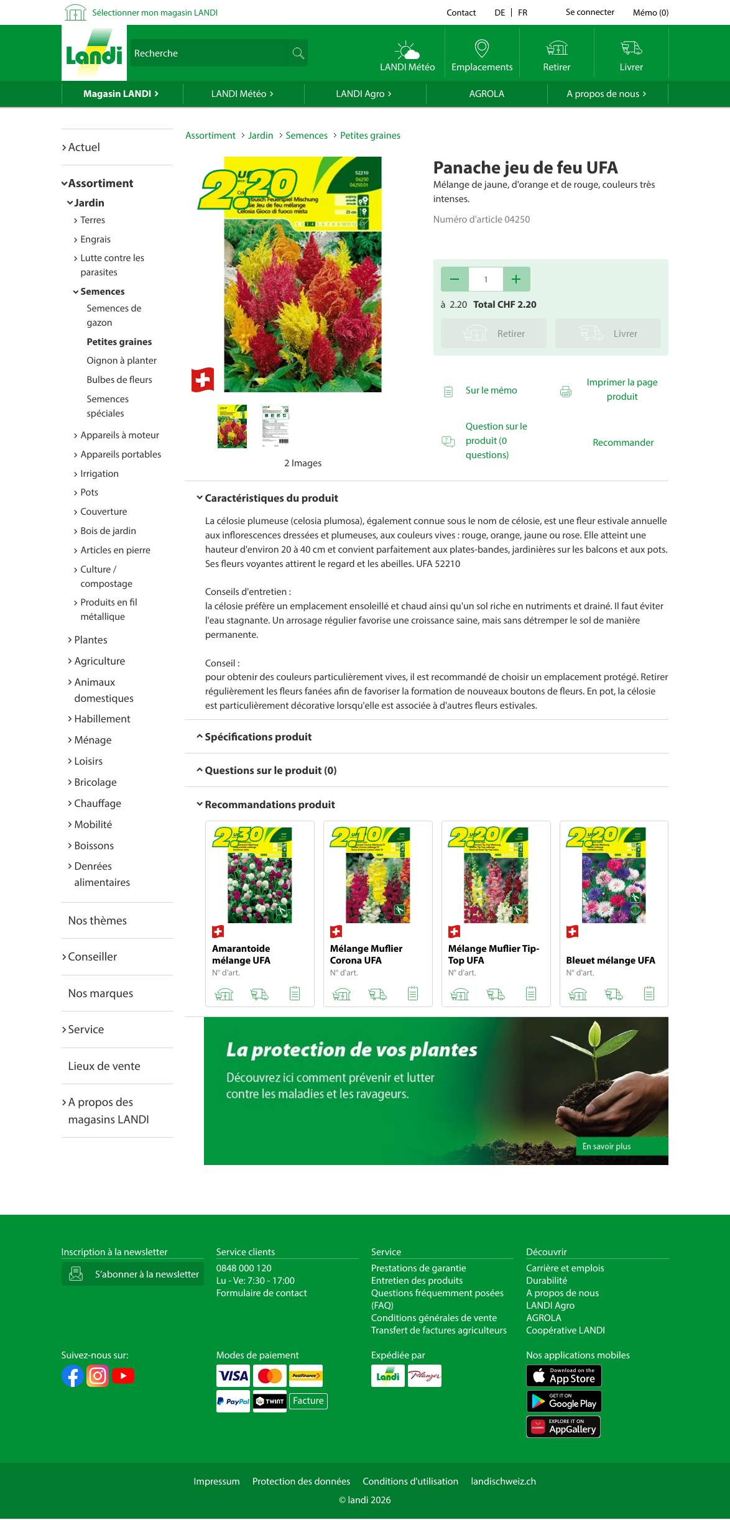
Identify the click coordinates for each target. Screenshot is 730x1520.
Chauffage (98, 803)
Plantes (91, 639)
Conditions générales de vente (434, 1318)
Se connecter (590, 12)
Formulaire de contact (261, 1293)
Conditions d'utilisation (410, 1481)
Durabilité (546, 1280)
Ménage (93, 739)
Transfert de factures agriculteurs (439, 1330)
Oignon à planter (122, 360)
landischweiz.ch (504, 1481)
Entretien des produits (417, 1280)
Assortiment (101, 182)
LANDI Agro (360, 94)
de (500, 12)
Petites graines (119, 342)
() (650, 12)
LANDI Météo (239, 94)
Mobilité (94, 824)
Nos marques (101, 992)
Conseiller (93, 956)
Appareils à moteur (120, 435)
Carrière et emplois (565, 1268)
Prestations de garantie (418, 1268)
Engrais (96, 239)
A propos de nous (602, 94)
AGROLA (486, 94)
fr (522, 12)
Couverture (104, 511)
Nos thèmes (97, 920)
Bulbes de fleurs (119, 380)
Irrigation (100, 474)
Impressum (217, 1481)
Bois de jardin (109, 531)
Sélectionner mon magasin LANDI (155, 12)
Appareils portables (121, 454)
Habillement (103, 718)
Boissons (94, 845)
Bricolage (96, 782)
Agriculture (100, 660)
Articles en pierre (116, 550)
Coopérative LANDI (565, 1330)
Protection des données (301, 1481)
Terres (93, 220)
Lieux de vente (104, 1065)
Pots (90, 492)
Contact (461, 12)
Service (86, 1028)
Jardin (90, 202)
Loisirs (89, 760)
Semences (103, 291)
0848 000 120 (244, 1268)
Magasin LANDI (117, 94)
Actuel (84, 146)
